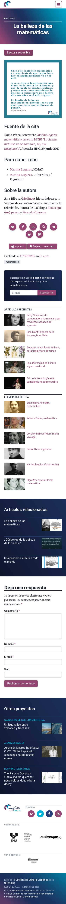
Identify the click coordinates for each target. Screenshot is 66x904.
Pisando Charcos (34, 212)
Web (6, 669)
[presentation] (33, 320)
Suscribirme (47, 292)
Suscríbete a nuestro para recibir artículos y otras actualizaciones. (32, 281)
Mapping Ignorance (17, 768)
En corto (9, 18)
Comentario (12, 610)
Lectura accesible (18, 52)
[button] (12, 227)
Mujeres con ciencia (22, 890)
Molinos (28, 198)
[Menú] (58, 4)
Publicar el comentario (21, 683)
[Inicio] (7, 4)
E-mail (9, 656)
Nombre (9, 644)
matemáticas (12, 262)
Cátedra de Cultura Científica (31, 879)
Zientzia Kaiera (14, 742)
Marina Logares (21, 169)
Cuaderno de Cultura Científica (24, 720)
